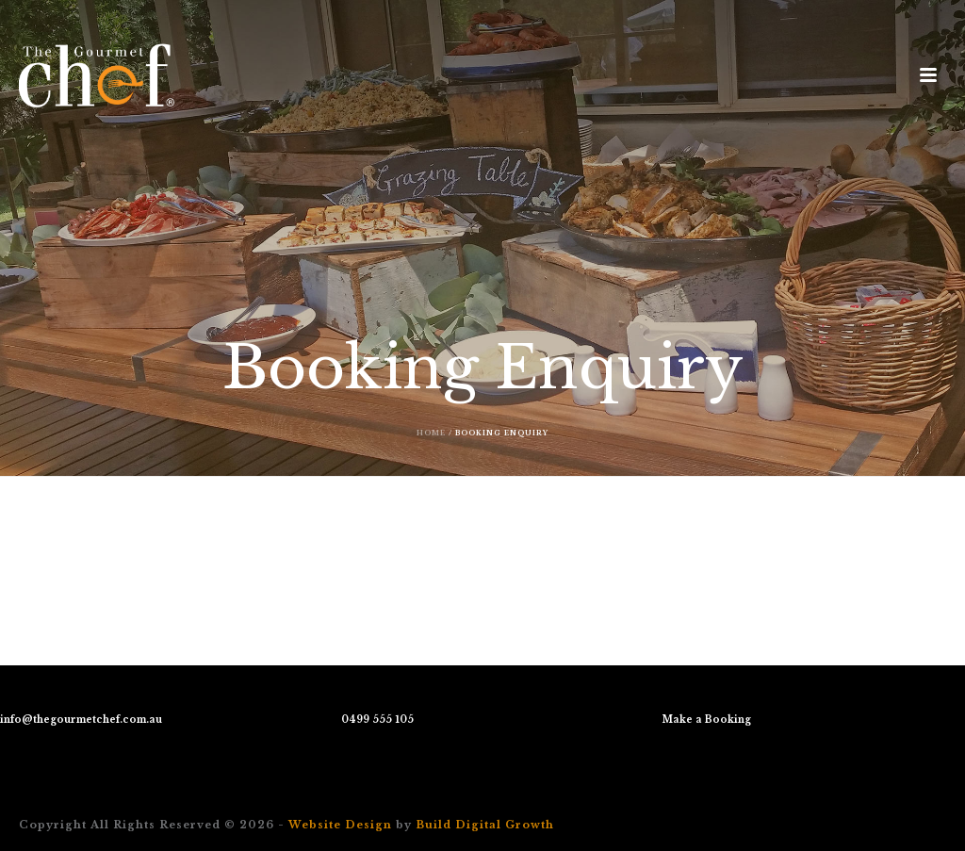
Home (431, 433)
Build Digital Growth (485, 824)
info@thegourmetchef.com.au (81, 719)
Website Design (340, 824)
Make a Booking (706, 719)
